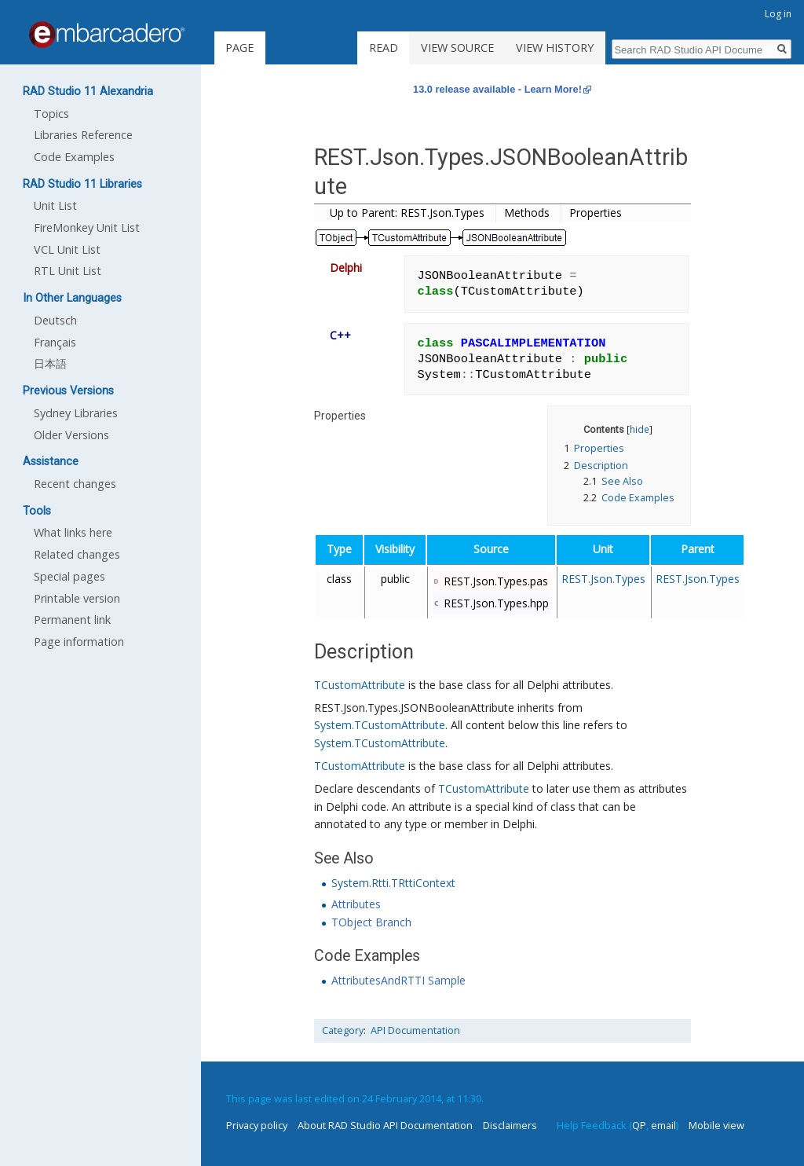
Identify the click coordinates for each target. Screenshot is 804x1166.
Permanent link (72, 619)
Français (55, 342)
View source (457, 47)
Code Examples (74, 156)
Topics (51, 113)
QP (639, 1125)
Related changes (77, 554)
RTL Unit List (67, 270)
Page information (79, 641)
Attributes (356, 903)
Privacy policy (256, 1125)
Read (383, 47)
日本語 (50, 363)
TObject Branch (371, 922)
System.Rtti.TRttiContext (393, 882)
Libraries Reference (83, 134)
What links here (73, 532)
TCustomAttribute (359, 684)
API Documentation (415, 1030)
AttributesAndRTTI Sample (398, 980)
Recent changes (75, 483)
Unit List (55, 205)
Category (343, 1030)
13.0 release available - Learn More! (497, 89)
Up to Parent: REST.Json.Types (407, 212)
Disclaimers (510, 1125)
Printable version (77, 598)
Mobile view (716, 1125)
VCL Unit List (67, 249)
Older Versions (71, 434)
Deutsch (55, 320)
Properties (595, 212)
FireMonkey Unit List (87, 227)
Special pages (69, 576)
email (663, 1125)
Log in (778, 13)
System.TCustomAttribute (379, 724)
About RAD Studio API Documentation (385, 1125)
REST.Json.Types (603, 578)
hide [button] (639, 429)
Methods (527, 212)
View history (555, 47)
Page (239, 47)
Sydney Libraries (76, 412)
